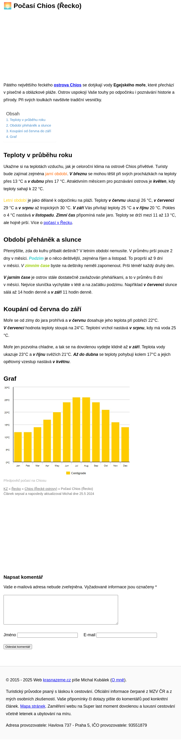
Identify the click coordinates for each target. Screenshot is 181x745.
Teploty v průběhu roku (27, 120)
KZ (6, 489)
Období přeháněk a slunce (30, 125)
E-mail (89, 640)
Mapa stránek (32, 712)
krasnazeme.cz (57, 685)
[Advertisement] (90, 44)
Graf (13, 137)
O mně (118, 685)
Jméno (10, 640)
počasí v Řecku (58, 222)
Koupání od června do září (30, 131)
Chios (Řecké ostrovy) (41, 489)
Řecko (16, 489)
